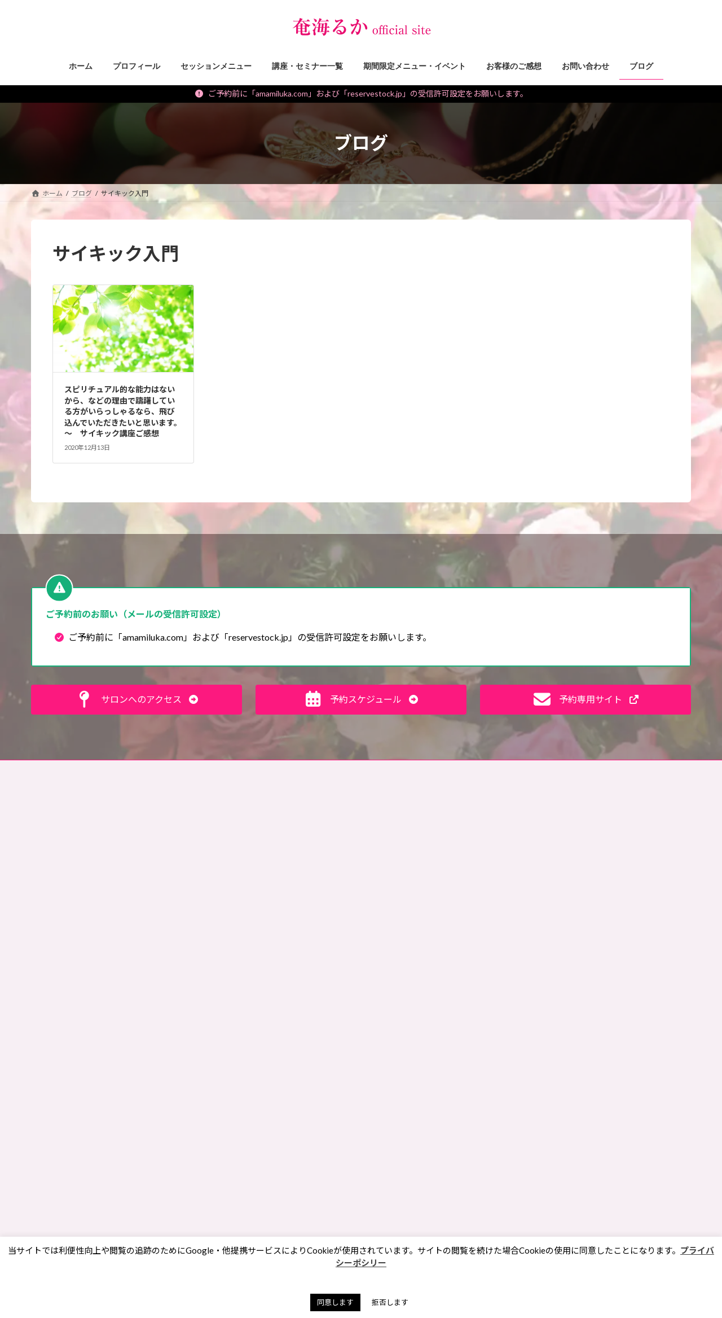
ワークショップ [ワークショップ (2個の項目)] (407, 1119)
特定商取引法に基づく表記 (248, 770)
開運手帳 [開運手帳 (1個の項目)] (397, 1233)
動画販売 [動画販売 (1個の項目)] (450, 1135)
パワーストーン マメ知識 (247, 895)
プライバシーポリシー (344, 770)
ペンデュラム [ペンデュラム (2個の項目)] (404, 1070)
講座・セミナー (230, 1088)
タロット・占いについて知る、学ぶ (261, 993)
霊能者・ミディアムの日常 (247, 973)
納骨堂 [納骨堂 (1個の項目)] (446, 1216)
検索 (666, 818)
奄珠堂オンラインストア (500, 770)
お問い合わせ (62, 770)
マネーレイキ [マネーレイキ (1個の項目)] (470, 1070)
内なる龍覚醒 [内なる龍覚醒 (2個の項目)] (477, 1119)
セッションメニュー (237, 1068)
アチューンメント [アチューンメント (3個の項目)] (410, 891)
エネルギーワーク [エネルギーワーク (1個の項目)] (411, 923)
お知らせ (220, 1048)
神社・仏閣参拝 (230, 914)
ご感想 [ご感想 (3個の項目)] (472, 875)
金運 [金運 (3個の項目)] (489, 1216)
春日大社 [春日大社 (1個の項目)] (475, 1167)
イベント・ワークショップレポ (254, 1127)
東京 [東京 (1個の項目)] (390, 1184)
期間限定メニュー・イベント (251, 1108)
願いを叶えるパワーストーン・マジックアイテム (277, 1151)
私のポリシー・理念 (237, 954)
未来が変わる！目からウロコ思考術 (261, 856)
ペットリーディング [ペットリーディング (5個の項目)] (414, 1054)
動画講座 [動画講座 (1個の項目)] (397, 1135)
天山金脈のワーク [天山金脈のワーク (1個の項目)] (411, 1152)
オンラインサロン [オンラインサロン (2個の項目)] (411, 940)
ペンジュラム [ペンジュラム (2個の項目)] (489, 1054)
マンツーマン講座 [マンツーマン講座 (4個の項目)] (411, 1086)
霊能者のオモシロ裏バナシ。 (251, 934)
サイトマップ (420, 770)
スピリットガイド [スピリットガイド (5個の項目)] (411, 1021)
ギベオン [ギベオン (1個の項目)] (490, 956)
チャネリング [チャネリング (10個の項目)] (486, 1021)
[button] (136, 700)
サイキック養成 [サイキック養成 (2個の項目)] (407, 989)
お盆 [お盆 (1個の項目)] (429, 843)
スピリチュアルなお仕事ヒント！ (258, 875)
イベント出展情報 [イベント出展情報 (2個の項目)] (411, 908)
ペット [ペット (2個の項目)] (453, 1038)
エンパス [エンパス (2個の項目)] (477, 923)
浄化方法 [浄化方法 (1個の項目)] (397, 1216)
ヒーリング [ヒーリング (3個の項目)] (400, 1038)
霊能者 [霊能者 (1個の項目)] (446, 1233)
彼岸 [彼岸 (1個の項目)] (470, 1152)
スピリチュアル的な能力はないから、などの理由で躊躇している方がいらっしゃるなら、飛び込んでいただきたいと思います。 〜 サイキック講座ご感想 (123, 411)
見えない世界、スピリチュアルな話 (261, 836)
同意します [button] (335, 1302)
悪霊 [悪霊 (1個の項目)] (390, 1167)
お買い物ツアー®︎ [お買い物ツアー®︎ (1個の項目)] (410, 875)
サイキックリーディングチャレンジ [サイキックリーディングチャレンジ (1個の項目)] (437, 973)
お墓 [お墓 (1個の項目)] (390, 843)
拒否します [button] (390, 1302)
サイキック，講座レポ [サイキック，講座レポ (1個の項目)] (417, 1005)
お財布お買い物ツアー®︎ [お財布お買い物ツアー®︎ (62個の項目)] (422, 859)
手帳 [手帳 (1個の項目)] (429, 1167)
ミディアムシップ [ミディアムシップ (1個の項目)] (410, 1102)
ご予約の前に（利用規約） (145, 770)
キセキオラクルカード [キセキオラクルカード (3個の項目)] (417, 956)
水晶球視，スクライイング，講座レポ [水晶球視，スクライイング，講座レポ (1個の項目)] (441, 1200)
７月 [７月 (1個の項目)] (489, 1233)
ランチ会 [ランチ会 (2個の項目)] (475, 1102)
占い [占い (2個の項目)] (496, 1135)
